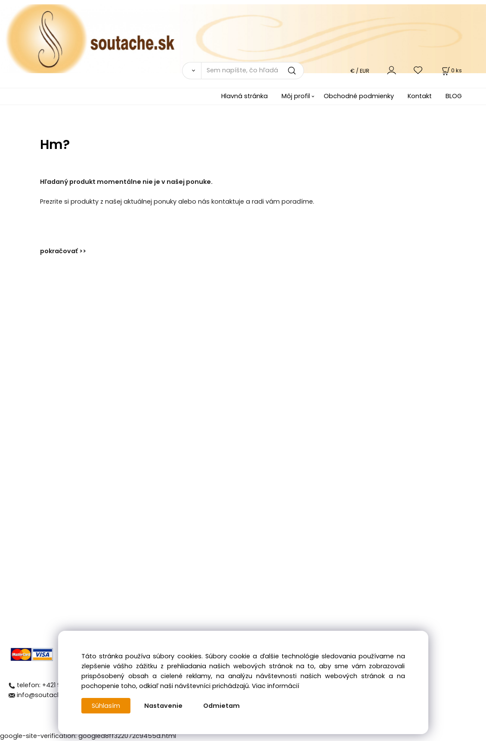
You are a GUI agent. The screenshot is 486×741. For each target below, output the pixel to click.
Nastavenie (163, 705)
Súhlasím (106, 705)
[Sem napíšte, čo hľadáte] (252, 70)
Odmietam (221, 705)
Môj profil (296, 96)
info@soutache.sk (45, 695)
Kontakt (420, 96)
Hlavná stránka (244, 96)
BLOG (454, 96)
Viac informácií (275, 686)
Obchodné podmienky (359, 96)
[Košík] (451, 70)
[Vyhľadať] (191, 70)
